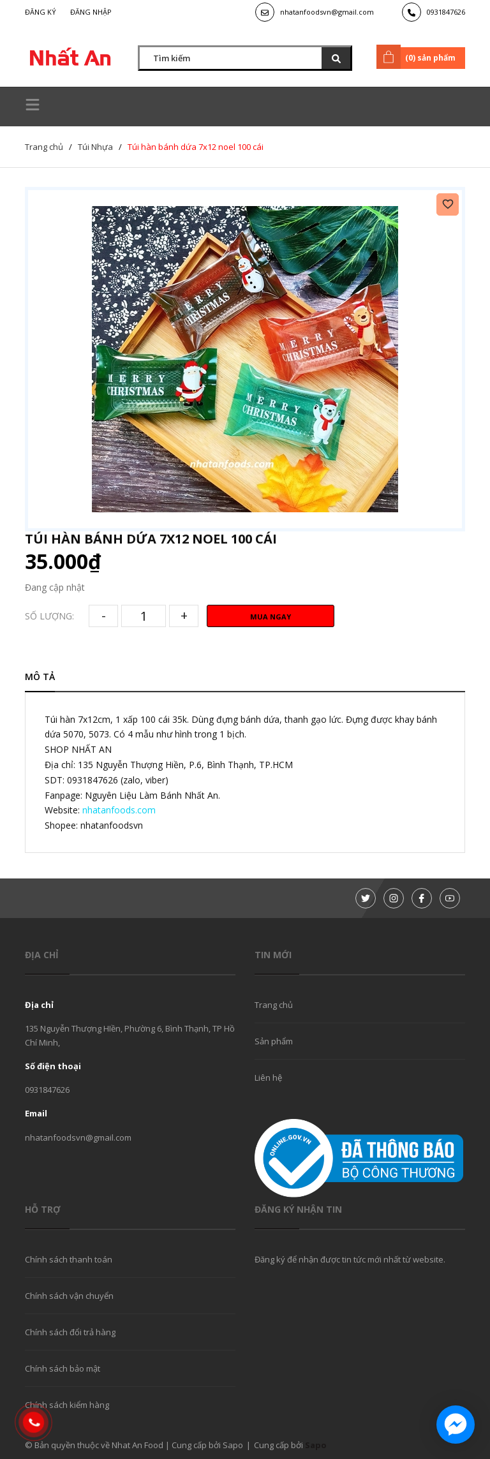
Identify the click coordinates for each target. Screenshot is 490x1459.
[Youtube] (450, 898)
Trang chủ (274, 1005)
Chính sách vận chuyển (69, 1295)
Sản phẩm (274, 1041)
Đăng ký (40, 12)
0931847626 (446, 12)
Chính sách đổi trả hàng (70, 1332)
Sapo (316, 1445)
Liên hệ (268, 1077)
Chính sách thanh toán (68, 1259)
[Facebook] (422, 898)
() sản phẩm (418, 56)
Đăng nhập (91, 12)
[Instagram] (393, 898)
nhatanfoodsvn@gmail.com (327, 12)
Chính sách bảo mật (62, 1368)
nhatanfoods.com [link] (119, 810)
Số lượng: (49, 616)
